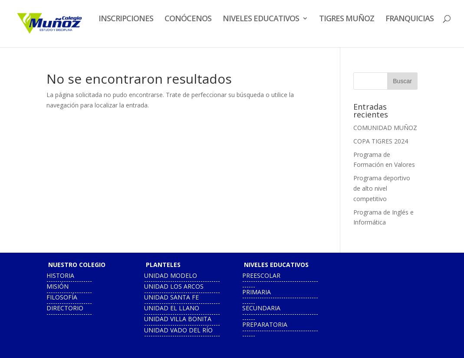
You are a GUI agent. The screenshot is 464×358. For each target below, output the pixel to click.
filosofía (61, 297)
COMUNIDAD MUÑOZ (385, 128)
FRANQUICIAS (409, 19)
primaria (256, 292)
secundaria (261, 308)
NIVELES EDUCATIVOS (261, 19)
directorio (64, 308)
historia (60, 275)
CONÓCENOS (188, 19)
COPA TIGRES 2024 (380, 141)
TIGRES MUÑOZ (346, 19)
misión (57, 286)
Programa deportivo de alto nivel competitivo (381, 188)
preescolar (261, 275)
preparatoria (264, 324)
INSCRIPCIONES (126, 19)
